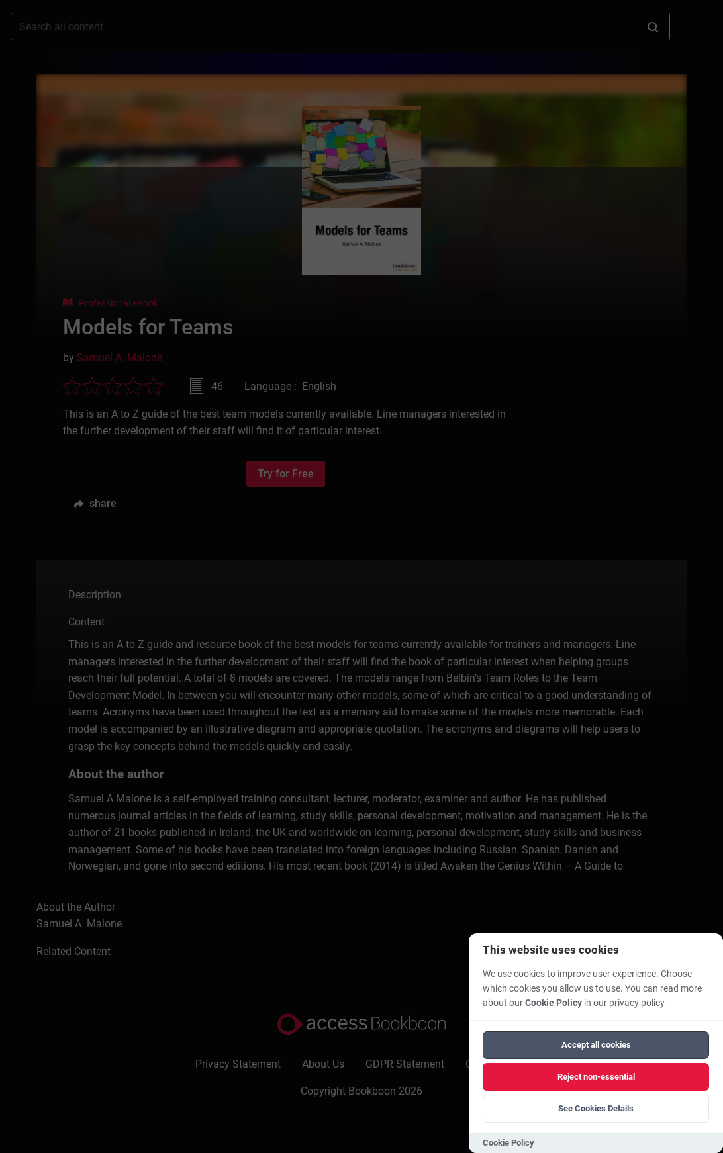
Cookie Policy (553, 1003)
